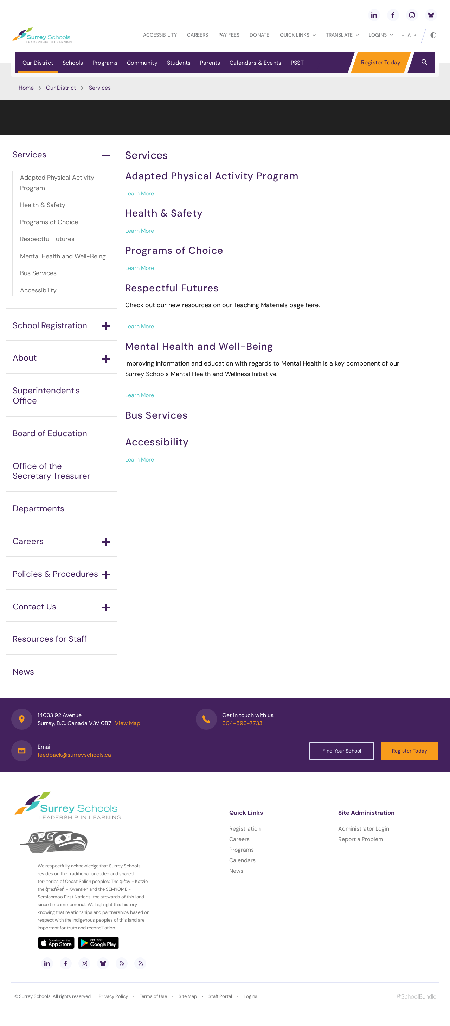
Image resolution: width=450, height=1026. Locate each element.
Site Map (188, 996)
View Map (127, 723)
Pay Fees (228, 35)
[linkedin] (374, 15)
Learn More (139, 193)
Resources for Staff (50, 638)
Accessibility (160, 35)
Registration (245, 828)
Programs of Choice (49, 222)
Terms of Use (153, 996)
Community (142, 62)
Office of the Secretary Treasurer (51, 471)
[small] (403, 35)
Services (61, 154)
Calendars (242, 860)
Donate (259, 35)
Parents (210, 62)
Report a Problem (360, 839)
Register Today (380, 62)
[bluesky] (431, 15)
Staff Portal (220, 996)
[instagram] (412, 15)
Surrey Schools (35, 996)
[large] (415, 35)
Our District (37, 62)
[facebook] (393, 15)
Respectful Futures (47, 239)
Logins (250, 996)
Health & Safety (42, 205)
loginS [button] (381, 35)
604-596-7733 (242, 723)
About (61, 357)
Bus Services (38, 273)
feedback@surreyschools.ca (74, 755)
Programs (104, 62)
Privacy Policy (113, 996)
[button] (425, 62)
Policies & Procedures (61, 573)
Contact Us (61, 606)
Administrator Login (363, 828)
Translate (342, 35)
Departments (38, 508)
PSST (297, 62)
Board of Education (50, 433)
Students (179, 62)
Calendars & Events (255, 62)
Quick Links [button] (298, 35)
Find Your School (341, 751)
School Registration (61, 325)
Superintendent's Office (46, 395)
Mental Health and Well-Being (63, 256)
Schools (73, 62)
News (23, 671)
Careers (197, 35)
